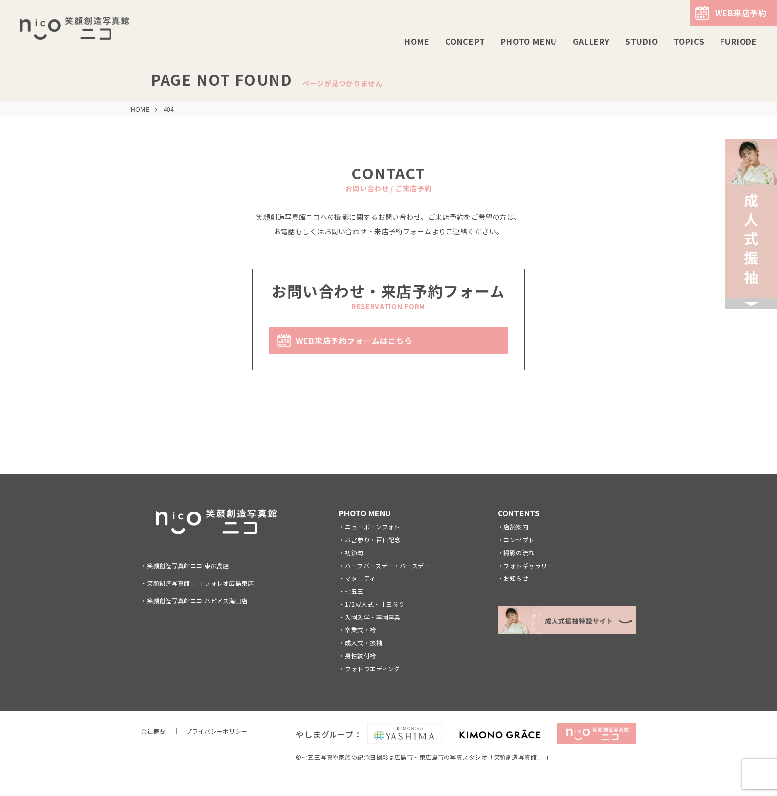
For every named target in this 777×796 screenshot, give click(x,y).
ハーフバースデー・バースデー (387, 565)
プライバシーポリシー (217, 731)
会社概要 (153, 731)
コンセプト (518, 539)
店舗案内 (515, 526)
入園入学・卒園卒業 (372, 617)
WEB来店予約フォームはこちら (354, 340)
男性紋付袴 (360, 655)
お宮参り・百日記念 (372, 539)
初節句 (354, 552)
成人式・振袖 (363, 642)
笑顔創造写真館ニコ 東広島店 (188, 565)
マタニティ (360, 578)
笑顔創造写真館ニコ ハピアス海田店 (197, 600)
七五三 (354, 591)
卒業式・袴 (360, 629)
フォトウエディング (372, 668)
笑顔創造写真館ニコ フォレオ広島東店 (200, 583)
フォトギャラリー (528, 565)
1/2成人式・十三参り (374, 604)
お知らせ (515, 578)
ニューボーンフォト (372, 526)
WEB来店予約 (740, 13)
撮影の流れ (518, 552)
